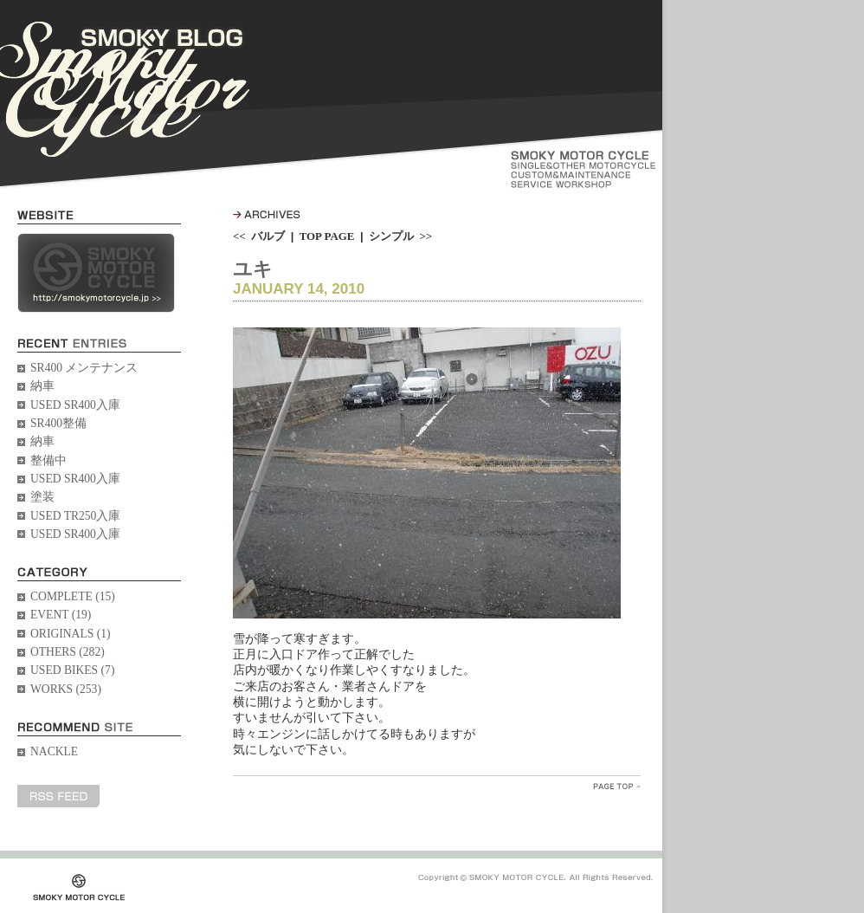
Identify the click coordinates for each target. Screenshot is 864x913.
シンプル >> (400, 236)
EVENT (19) (60, 614)
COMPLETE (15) (72, 596)
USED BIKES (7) (72, 670)
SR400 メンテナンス (84, 367)
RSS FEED (58, 796)
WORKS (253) (65, 689)
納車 (42, 385)
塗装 (42, 496)
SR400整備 (58, 423)
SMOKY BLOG (124, 89)
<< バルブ (259, 236)
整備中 (48, 460)
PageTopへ (617, 786)
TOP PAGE (327, 236)
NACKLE (54, 751)
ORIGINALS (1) (70, 633)
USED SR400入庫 (75, 404)
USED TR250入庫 (75, 515)
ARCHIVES (266, 214)
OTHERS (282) (67, 651)
